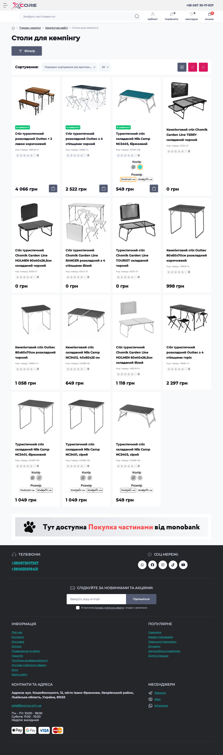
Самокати (154, 632)
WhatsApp (161, 705)
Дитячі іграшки (158, 655)
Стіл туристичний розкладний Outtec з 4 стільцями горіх (185, 352)
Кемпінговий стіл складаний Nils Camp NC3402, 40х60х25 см (83, 352)
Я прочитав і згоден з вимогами (114, 607)
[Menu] (5, 5)
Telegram (160, 692)
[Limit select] (105, 67)
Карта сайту (19, 674)
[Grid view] (182, 67)
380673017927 (142, 565)
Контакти (18, 637)
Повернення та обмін (26, 651)
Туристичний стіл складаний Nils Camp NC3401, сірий (83, 449)
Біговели (154, 646)
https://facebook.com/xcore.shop (152, 565)
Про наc (17, 632)
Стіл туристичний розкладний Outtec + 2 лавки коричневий (33, 139)
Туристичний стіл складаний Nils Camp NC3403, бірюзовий (133, 139)
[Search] (137, 16)
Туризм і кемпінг (30, 27)
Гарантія (17, 655)
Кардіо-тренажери (160, 637)
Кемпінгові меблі (56, 27)
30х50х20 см (27, 490)
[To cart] (53, 188)
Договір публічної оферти (109, 607)
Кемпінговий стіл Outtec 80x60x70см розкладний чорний (35, 352)
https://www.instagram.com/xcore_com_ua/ (162, 565)
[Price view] (203, 67)
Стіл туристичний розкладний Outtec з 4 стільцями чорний (84, 139)
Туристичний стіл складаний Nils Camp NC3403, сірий (133, 449)
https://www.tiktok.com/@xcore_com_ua (173, 565)
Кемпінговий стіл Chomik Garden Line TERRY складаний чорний (186, 135)
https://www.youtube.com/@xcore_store (183, 565)
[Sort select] (69, 67)
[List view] (192, 67)
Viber (157, 699)
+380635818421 (25, 569)
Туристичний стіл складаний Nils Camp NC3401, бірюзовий (32, 449)
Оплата (16, 646)
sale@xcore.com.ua (26, 705)
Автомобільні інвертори (164, 651)
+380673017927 (25, 563)
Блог (15, 669)
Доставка (18, 641)
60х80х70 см (145, 179)
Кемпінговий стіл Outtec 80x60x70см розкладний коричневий (186, 255)
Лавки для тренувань (162, 641)
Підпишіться (141, 599)
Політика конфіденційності (30, 660)
